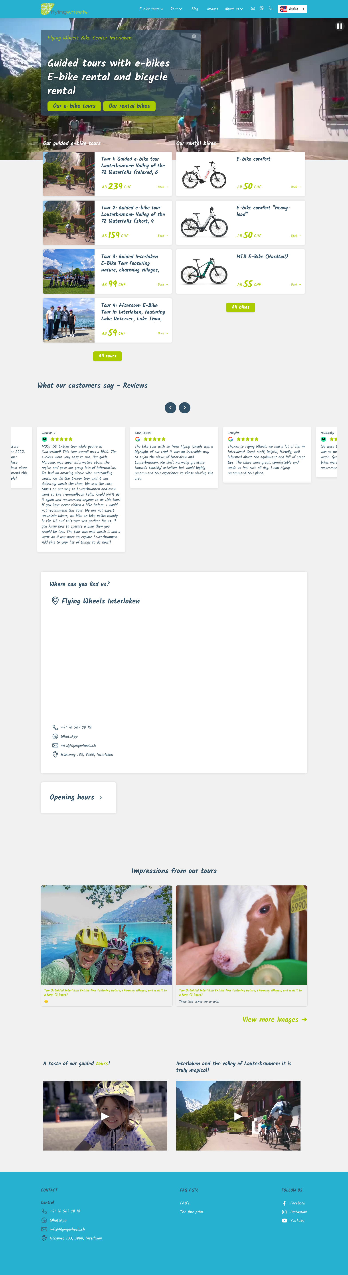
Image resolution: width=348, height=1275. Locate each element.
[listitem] (81, 489)
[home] (64, 9)
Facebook (297, 1203)
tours (102, 1064)
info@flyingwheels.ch (78, 746)
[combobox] (292, 9)
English (289, 9)
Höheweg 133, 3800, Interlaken (87, 755)
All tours (107, 356)
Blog (194, 9)
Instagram (298, 1212)
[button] (152, 9)
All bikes (240, 307)
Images (212, 9)
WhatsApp (69, 736)
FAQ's (185, 1203)
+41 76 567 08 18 (76, 727)
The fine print (192, 1212)
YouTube (297, 1221)
